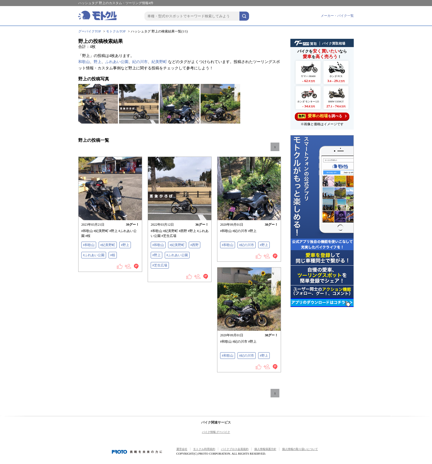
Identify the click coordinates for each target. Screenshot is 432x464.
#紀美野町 (107, 245)
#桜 (112, 255)
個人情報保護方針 (265, 449)
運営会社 (181, 449)
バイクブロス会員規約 (235, 449)
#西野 (194, 245)
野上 (97, 62)
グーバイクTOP (89, 31)
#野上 (125, 245)
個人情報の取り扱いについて (300, 449)
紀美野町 (159, 62)
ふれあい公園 (116, 62)
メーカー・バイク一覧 (337, 16)
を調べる (322, 116)
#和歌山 (88, 245)
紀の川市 (140, 62)
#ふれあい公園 (93, 255)
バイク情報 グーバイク (216, 431)
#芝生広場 (159, 265)
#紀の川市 (246, 245)
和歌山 (84, 62)
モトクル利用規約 (204, 449)
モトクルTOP (115, 31)
